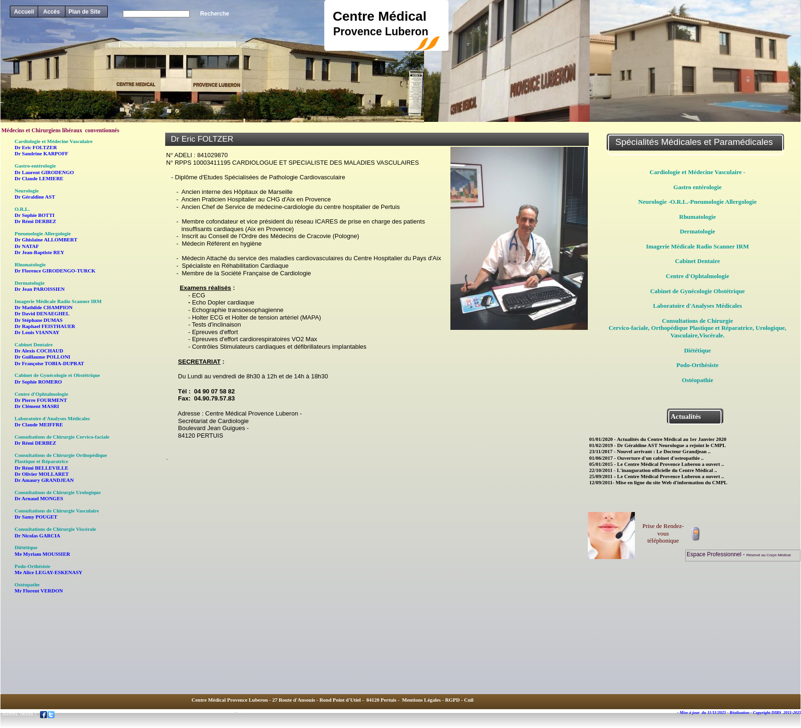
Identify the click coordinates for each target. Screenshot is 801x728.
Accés (51, 11)
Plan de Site (84, 11)
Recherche (214, 13)
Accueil (24, 11)
